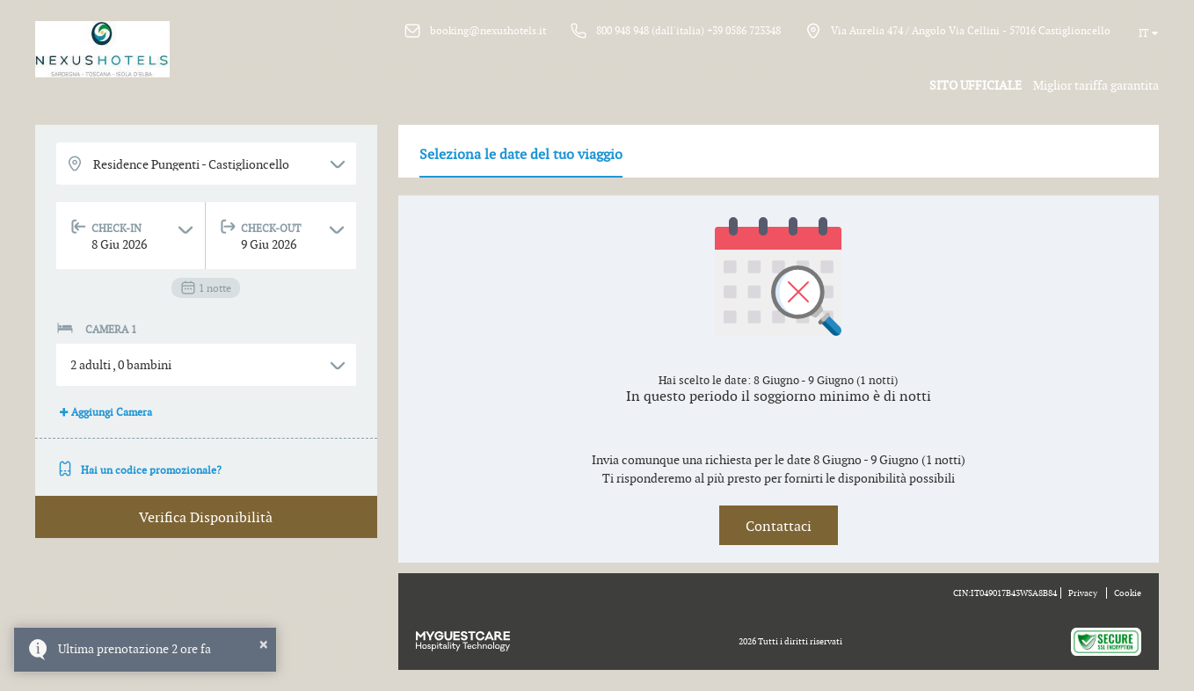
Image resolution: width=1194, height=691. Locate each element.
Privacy (1082, 593)
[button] (206, 365)
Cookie (1127, 593)
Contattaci (779, 526)
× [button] (263, 644)
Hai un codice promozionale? (139, 469)
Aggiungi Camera (104, 411)
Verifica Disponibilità (206, 517)
